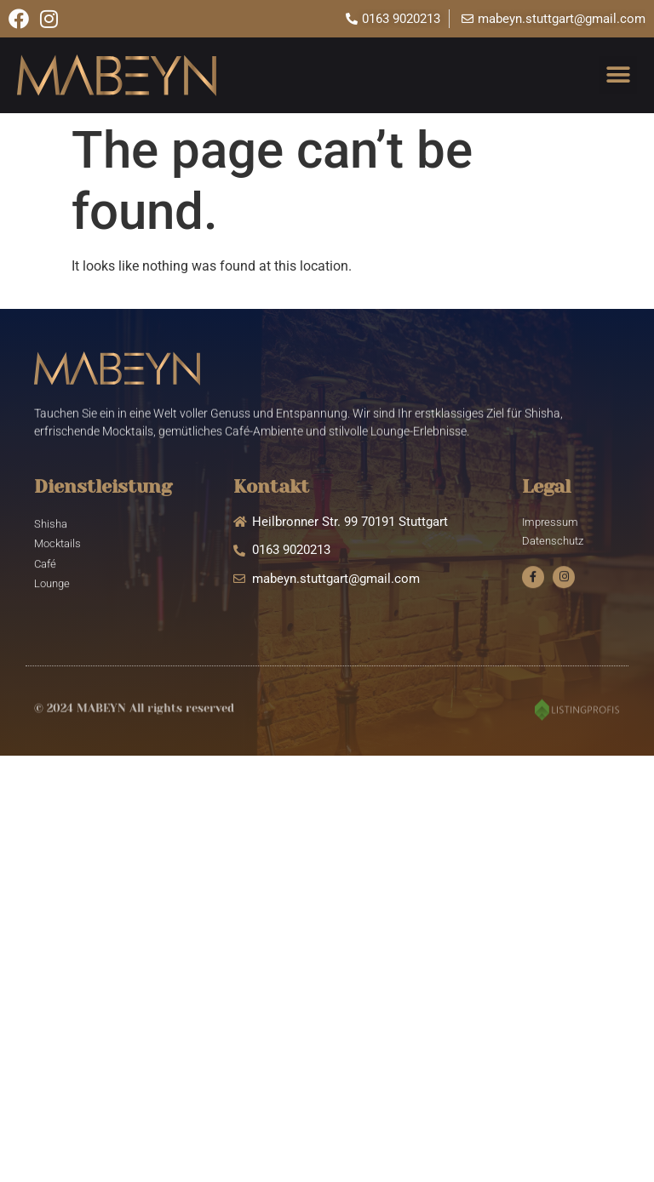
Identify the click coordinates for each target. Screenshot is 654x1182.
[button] (618, 75)
